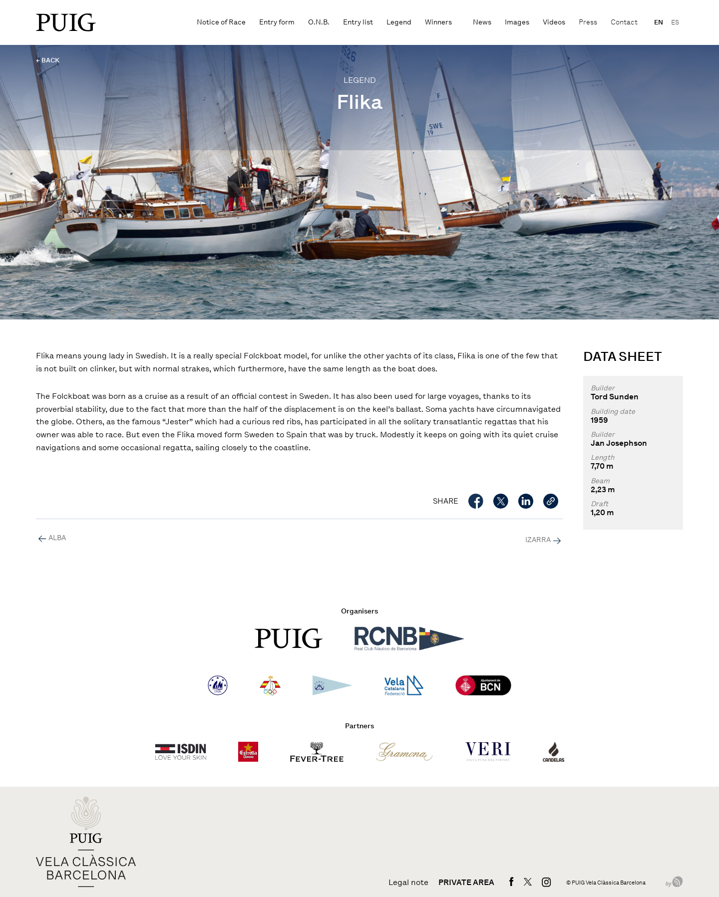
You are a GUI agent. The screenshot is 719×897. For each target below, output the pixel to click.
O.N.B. (319, 22)
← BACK (47, 60)
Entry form (277, 22)
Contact (624, 22)
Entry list (358, 22)
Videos (554, 22)
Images (517, 22)
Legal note (408, 882)
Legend (398, 22)
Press (588, 22)
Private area (466, 882)
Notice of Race (221, 22)
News (482, 22)
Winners (438, 22)
